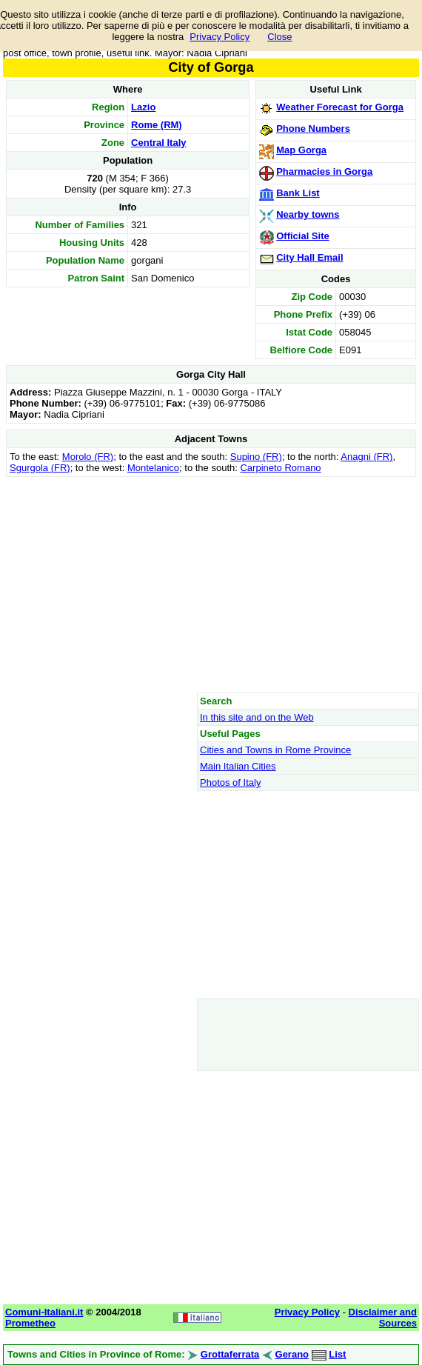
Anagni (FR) (366, 456)
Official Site (302, 235)
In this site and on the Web (257, 717)
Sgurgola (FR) (40, 467)
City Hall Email (309, 257)
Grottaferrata (230, 1354)
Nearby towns (307, 214)
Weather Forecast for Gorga (339, 107)
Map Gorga (301, 150)
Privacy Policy (219, 36)
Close (279, 36)
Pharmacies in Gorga (324, 171)
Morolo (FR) (87, 456)
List (337, 1354)
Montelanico (153, 467)
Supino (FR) (256, 456)
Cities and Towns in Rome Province (275, 749)
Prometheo (30, 1323)
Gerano (292, 1354)
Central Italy (158, 142)
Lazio (143, 107)
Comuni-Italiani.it (44, 1312)
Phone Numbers (313, 128)
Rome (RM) (156, 124)
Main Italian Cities (238, 766)
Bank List (298, 192)
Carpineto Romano (280, 467)
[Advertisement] (211, 584)
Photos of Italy (230, 782)
